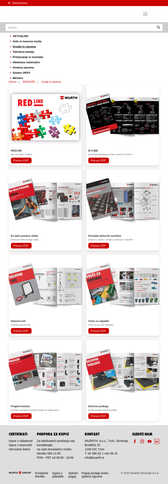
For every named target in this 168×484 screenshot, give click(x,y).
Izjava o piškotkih (58, 474)
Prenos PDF (21, 160)
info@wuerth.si (94, 457)
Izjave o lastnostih (20, 445)
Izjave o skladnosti (21, 441)
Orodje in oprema (51, 81)
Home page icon (29, 14)
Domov (13, 81)
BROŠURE (29, 81)
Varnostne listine (19, 449)
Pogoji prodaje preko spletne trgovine (95, 474)
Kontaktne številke (41, 474)
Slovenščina (17, 3)
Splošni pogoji (73, 474)
